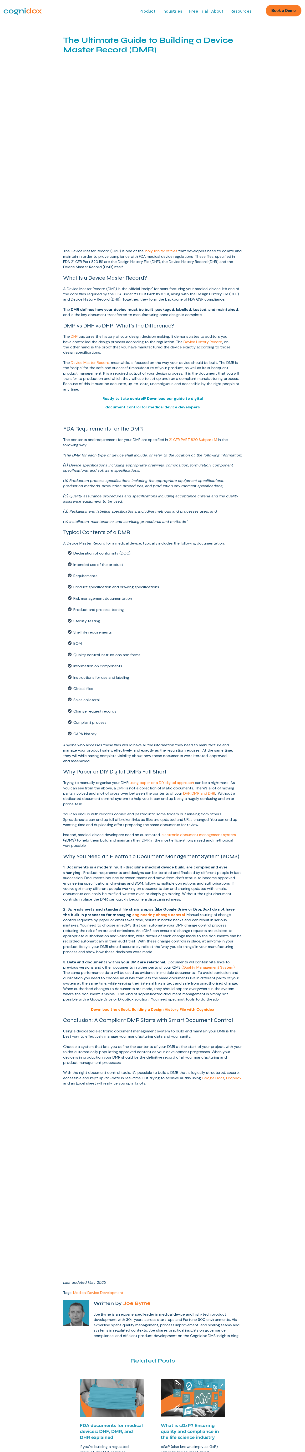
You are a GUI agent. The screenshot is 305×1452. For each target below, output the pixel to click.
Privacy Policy (141, 1421)
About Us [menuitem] (91, 1347)
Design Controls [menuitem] (20, 1330)
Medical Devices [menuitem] (250, 1315)
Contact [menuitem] (90, 1383)
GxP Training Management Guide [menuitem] (187, 1360)
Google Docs (213, 988)
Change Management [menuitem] (24, 1380)
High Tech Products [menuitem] (253, 1337)
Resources (241, 11)
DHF (74, 247)
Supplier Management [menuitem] (24, 1366)
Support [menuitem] (90, 1390)
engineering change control (158, 825)
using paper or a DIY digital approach (162, 693)
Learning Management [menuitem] (25, 1373)
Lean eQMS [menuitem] (16, 1315)
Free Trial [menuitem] (91, 1323)
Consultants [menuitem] (246, 1344)
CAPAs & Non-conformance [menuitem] (29, 1351)
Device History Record (202, 252)
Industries (172, 11)
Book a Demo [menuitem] (95, 1315)
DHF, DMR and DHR (199, 704)
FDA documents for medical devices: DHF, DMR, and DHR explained (111, 1210)
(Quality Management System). (208, 878)
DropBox (233, 988)
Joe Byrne (136, 1082)
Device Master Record (90, 273)
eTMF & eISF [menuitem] (17, 1388)
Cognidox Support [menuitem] (175, 1382)
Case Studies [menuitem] (94, 1354)
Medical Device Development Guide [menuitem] (191, 1315)
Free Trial (198, 11)
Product (147, 11)
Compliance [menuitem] (93, 1375)
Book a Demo (283, 11)
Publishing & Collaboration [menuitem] (28, 1337)
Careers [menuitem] (89, 1368)
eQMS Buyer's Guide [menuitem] (177, 1334)
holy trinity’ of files (161, 161)
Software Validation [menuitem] (22, 1395)
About (217, 11)
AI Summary (166, 1421)
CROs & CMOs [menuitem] (248, 1330)
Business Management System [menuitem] (32, 1344)
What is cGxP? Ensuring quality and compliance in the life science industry (190, 1210)
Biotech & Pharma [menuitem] (251, 1323)
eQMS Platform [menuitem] (173, 1367)
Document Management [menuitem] (27, 1323)
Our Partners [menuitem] (93, 1361)
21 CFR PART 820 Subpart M (193, 350)
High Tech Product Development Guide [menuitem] (177, 1350)
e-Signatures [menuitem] (17, 1359)
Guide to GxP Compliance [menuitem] (181, 1341)
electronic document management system (199, 745)
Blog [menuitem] (164, 1374)
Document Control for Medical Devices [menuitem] (179, 1324)
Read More (96, 1252)
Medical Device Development (98, 1071)
